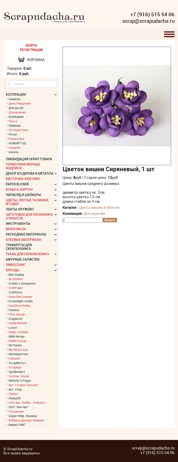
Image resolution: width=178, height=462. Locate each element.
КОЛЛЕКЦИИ (16, 94)
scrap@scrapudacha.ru (148, 21)
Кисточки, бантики (23, 179)
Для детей (16, 108)
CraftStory (15, 292)
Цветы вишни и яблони (99, 207)
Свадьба (14, 147)
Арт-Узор (15, 389)
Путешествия (18, 130)
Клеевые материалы (23, 240)
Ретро (13, 134)
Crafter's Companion (22, 283)
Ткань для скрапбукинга (27, 254)
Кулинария (16, 117)
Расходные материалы (26, 234)
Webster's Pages (20, 380)
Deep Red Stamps (20, 297)
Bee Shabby (16, 274)
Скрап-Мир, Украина (23, 416)
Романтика (16, 139)
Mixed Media (16, 229)
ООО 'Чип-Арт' (19, 407)
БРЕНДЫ (12, 270)
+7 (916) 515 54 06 (152, 14)
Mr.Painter (15, 345)
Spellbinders (17, 372)
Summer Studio (19, 376)
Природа (15, 125)
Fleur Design (17, 314)
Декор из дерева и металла (29, 173)
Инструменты (18, 224)
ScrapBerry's (17, 363)
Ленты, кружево (20, 209)
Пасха (13, 121)
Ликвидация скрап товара (29, 159)
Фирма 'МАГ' (17, 425)
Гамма (13, 394)
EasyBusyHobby (19, 305)
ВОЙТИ (31, 45)
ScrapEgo (15, 367)
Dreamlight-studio (21, 301)
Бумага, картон (19, 189)
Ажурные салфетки (22, 259)
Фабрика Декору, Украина (26, 420)
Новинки (14, 99)
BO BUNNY (16, 279)
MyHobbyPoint (18, 354)
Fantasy (14, 310)
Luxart (13, 327)
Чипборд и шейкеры (23, 195)
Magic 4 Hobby (18, 332)
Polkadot (14, 358)
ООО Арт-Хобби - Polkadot (27, 402)
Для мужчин (94, 213)
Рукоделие (16, 411)
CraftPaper (16, 288)
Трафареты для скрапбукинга (19, 247)
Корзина (35, 60)
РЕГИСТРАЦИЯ (31, 50)
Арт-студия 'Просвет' (24, 385)
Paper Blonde (17, 184)
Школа (13, 152)
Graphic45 (15, 319)
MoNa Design (17, 341)
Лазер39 (14, 398)
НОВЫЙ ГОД (17, 143)
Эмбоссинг (16, 265)
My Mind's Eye (18, 349)
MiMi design (17, 336)
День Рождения (19, 103)
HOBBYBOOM (18, 323)
